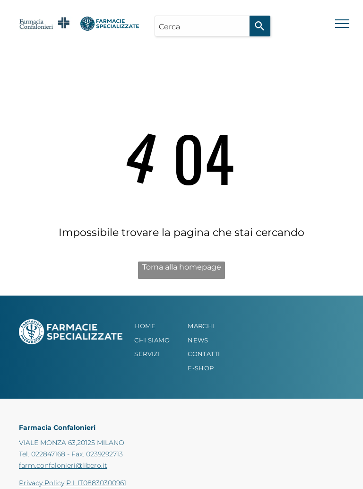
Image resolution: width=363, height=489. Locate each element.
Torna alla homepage (181, 266)
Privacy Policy (41, 483)
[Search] (260, 26)
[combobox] (202, 26)
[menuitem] (159, 326)
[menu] (342, 23)
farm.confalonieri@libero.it (63, 465)
